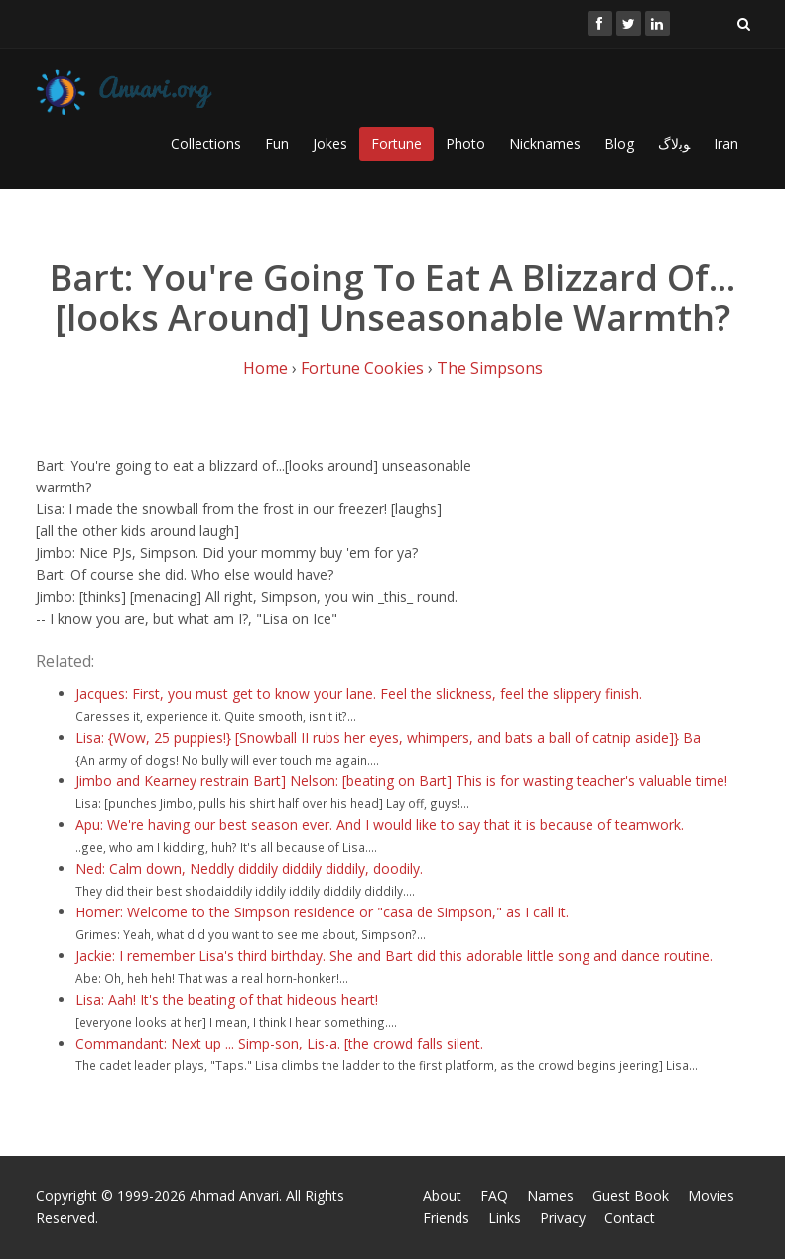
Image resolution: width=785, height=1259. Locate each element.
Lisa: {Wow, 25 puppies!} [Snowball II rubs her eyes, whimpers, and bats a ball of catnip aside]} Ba (388, 737)
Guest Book (630, 1196)
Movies (711, 1196)
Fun (277, 143)
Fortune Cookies (362, 368)
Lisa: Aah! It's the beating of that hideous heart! (226, 999)
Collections (206, 143)
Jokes (330, 143)
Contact (629, 1217)
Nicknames (545, 143)
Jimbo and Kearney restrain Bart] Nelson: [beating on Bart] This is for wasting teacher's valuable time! (401, 780)
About (442, 1196)
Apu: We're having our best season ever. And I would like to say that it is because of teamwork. (379, 824)
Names (550, 1196)
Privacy (563, 1217)
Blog (619, 143)
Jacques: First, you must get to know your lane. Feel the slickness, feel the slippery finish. (358, 693)
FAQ (494, 1196)
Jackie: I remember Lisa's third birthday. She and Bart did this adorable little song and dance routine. (394, 955)
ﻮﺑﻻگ (674, 143)
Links (504, 1217)
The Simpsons (490, 368)
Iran (726, 143)
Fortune (396, 143)
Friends (446, 1217)
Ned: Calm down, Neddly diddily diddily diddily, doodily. (249, 868)
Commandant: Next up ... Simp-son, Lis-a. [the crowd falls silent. (279, 1043)
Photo (465, 143)
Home (265, 368)
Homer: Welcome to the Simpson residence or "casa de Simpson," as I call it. (322, 912)
